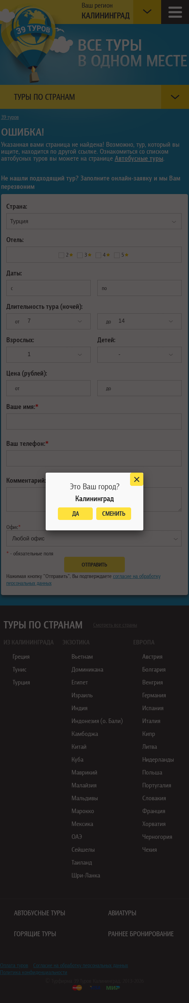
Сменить (114, 513)
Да (75, 513)
